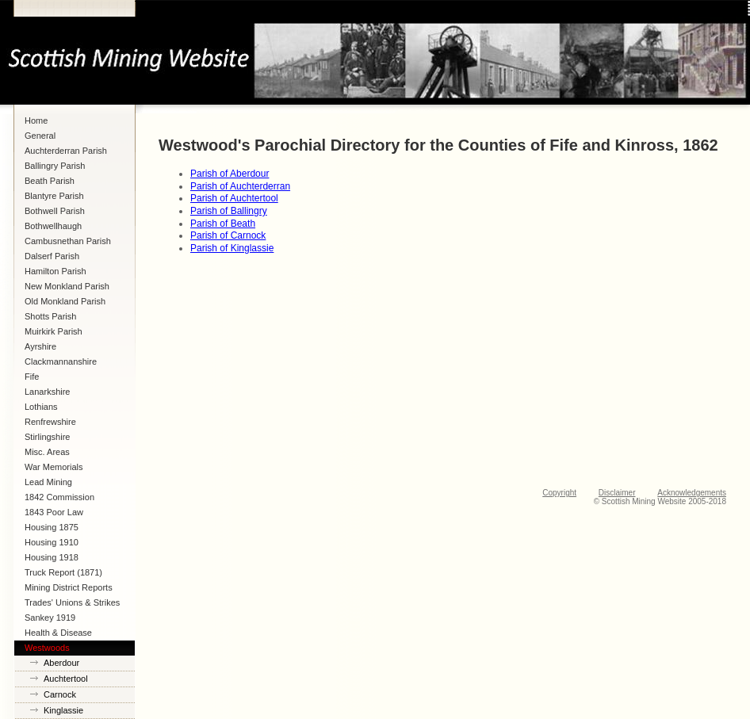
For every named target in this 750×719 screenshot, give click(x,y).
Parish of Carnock (228, 235)
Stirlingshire (47, 437)
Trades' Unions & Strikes (72, 602)
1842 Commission (59, 497)
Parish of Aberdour (229, 173)
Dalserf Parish (52, 256)
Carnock (60, 694)
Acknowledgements (691, 492)
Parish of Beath (222, 223)
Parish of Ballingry (228, 210)
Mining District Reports (69, 587)
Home (36, 120)
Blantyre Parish (54, 196)
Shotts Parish (50, 316)
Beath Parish (50, 180)
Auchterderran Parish (66, 150)
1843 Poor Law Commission (54, 513)
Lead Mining (48, 482)
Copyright (559, 492)
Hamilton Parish (55, 271)
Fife (32, 376)
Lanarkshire (47, 391)
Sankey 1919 (50, 617)
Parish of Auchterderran (240, 186)
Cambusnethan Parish (68, 241)
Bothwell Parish (55, 211)
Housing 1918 (51, 557)
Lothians (41, 406)
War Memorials (54, 467)
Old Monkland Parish (65, 301)
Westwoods (47, 647)
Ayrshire (40, 346)
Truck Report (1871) (63, 572)
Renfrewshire (50, 421)
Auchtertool (66, 678)
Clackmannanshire (61, 361)
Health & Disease (58, 632)
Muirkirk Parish (53, 331)
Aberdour (61, 662)
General (40, 135)
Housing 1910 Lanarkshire (51, 543)
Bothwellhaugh (53, 226)
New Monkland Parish (67, 286)
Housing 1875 (51, 527)
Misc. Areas (47, 452)
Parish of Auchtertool (234, 198)
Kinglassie (63, 710)
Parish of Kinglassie (232, 248)
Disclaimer (617, 492)
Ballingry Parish (55, 165)
